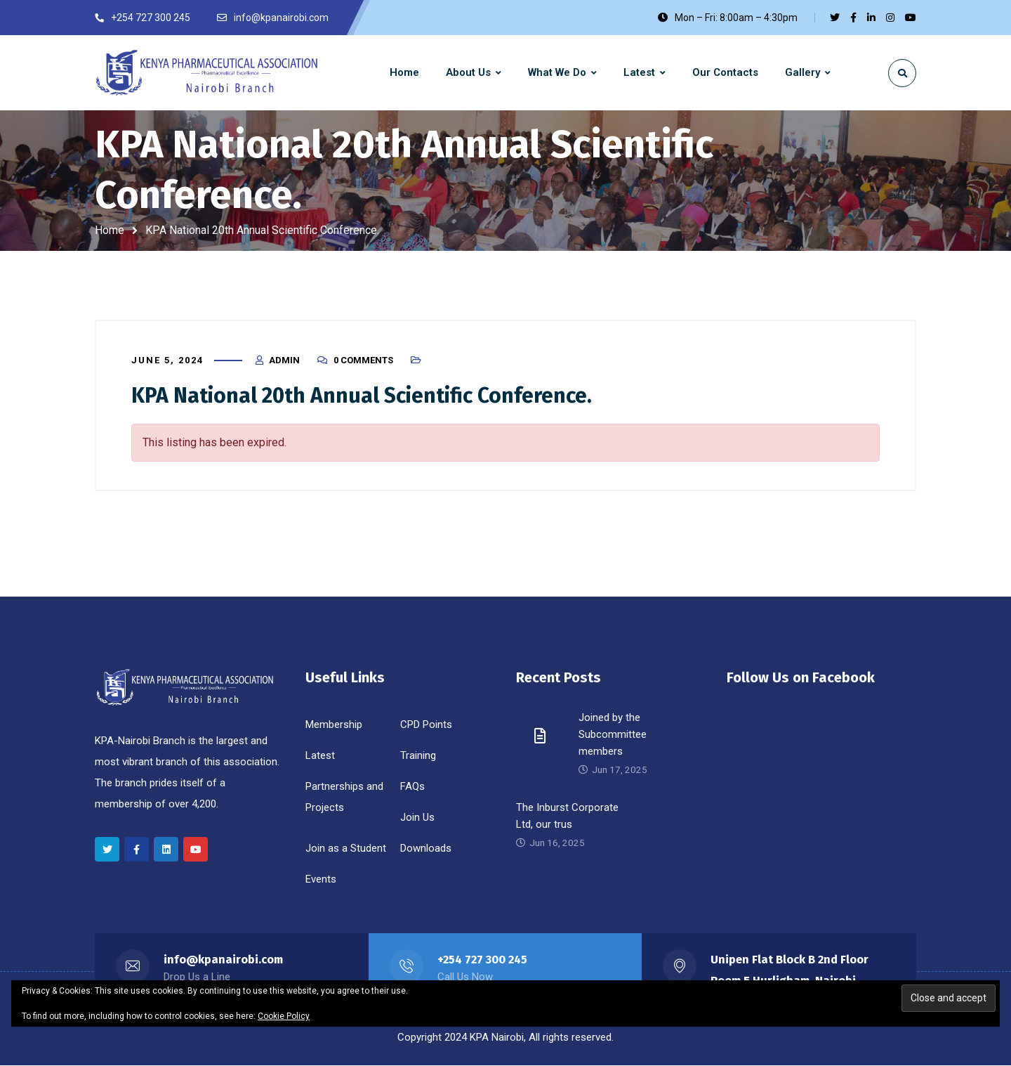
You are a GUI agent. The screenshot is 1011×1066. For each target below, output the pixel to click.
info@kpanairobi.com (224, 960)
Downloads (425, 849)
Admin (284, 360)
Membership (333, 725)
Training (418, 756)
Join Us (417, 818)
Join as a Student (345, 849)
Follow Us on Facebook (801, 678)
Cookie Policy (284, 1016)
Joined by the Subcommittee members (613, 735)
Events (320, 879)
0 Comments (363, 360)
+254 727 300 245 (483, 960)
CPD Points (426, 725)
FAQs (412, 787)
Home (109, 230)
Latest (320, 756)
